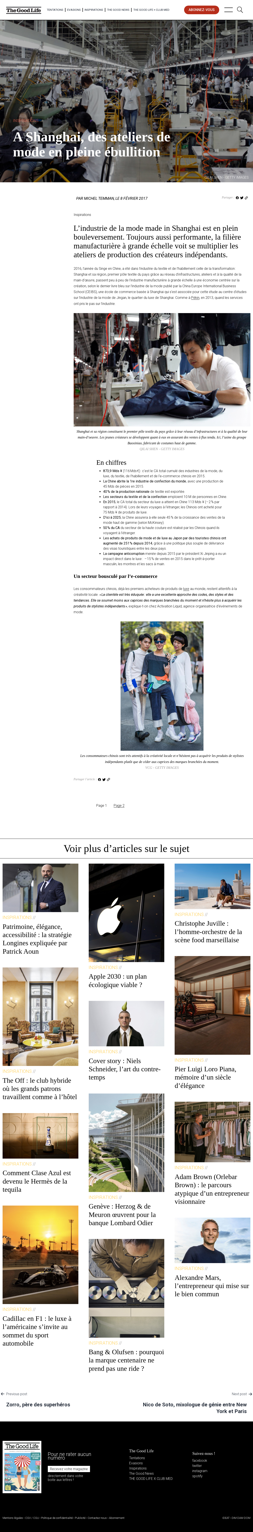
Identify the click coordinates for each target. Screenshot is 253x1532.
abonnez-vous (202, 10)
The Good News (118, 9)
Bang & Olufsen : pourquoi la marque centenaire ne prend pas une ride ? (126, 1360)
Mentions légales (13, 1518)
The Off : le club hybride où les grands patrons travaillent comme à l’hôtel (40, 1088)
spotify (197, 1476)
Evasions (74, 9)
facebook (199, 1461)
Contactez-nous (97, 1518)
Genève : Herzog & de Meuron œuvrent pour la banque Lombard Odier (122, 1214)
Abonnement (116, 1518)
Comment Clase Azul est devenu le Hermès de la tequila (37, 1181)
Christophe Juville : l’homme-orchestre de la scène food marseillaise (208, 931)
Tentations (55, 9)
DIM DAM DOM (241, 1518)
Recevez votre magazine (69, 1469)
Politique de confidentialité (57, 1518)
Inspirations (94, 9)
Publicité (80, 1518)
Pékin (195, 298)
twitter (197, 1466)
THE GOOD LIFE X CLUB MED (151, 1479)
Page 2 (119, 805)
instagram (199, 1471)
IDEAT (226, 1518)
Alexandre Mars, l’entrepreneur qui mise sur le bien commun (212, 1286)
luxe (186, 589)
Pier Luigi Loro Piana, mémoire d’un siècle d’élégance (205, 1077)
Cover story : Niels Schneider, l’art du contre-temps (125, 1069)
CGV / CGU (32, 1518)
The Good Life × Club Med (151, 9)
